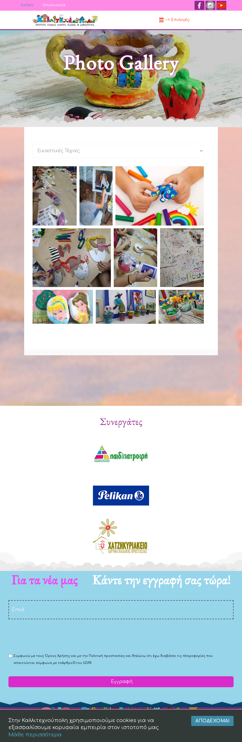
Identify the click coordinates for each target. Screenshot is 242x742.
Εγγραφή (121, 681)
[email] (121, 609)
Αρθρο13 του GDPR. (77, 662)
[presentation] (51, 636)
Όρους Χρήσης (57, 655)
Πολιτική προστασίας (107, 655)
